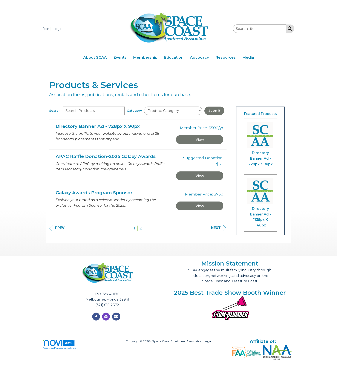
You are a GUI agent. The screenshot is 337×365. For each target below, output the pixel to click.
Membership (145, 57)
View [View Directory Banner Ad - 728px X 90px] (200, 139)
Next (219, 228)
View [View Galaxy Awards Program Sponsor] (200, 206)
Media (248, 57)
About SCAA (95, 57)
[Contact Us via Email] (116, 317)
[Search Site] (289, 28)
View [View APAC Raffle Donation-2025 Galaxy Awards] (200, 176)
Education (174, 57)
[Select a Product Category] (173, 111)
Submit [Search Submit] (214, 111)
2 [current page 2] (141, 228)
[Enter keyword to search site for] (259, 28)
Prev (56, 228)
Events (120, 57)
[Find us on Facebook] (96, 317)
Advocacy (199, 57)
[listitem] (47, 29)
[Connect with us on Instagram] (106, 317)
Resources (225, 57)
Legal (207, 341)
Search (55, 111)
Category (134, 111)
